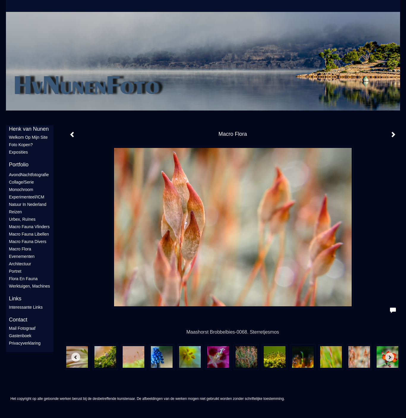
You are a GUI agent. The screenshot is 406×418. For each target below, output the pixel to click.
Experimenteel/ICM (26, 197)
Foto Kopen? (21, 144)
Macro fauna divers (27, 241)
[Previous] (75, 357)
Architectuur (20, 263)
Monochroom (21, 189)
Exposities (18, 152)
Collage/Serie (21, 182)
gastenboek (20, 335)
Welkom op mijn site (28, 137)
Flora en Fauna (23, 278)
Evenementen (21, 256)
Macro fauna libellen (29, 234)
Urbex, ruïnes (22, 219)
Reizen (15, 211)
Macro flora (20, 249)
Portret (15, 271)
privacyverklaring (25, 343)
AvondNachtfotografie (29, 174)
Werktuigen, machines (29, 286)
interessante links (26, 307)
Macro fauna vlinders (29, 226)
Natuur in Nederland (27, 204)
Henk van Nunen (29, 129)
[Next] (389, 357)
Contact (18, 320)
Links (15, 299)
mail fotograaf (22, 328)
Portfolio (19, 165)
